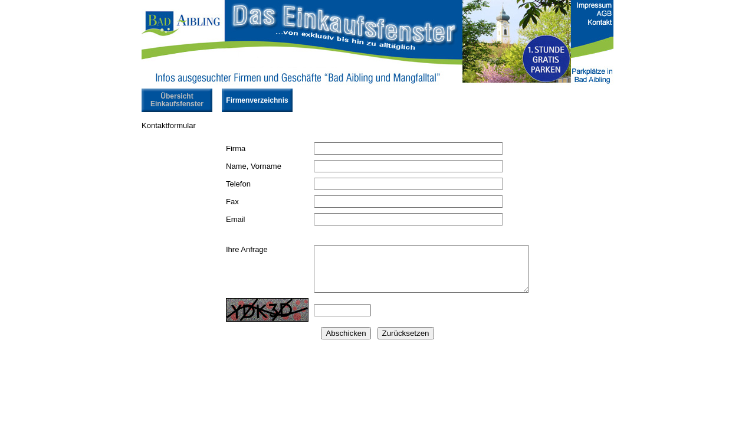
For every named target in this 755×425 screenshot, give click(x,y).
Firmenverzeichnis (257, 100)
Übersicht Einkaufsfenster (176, 100)
